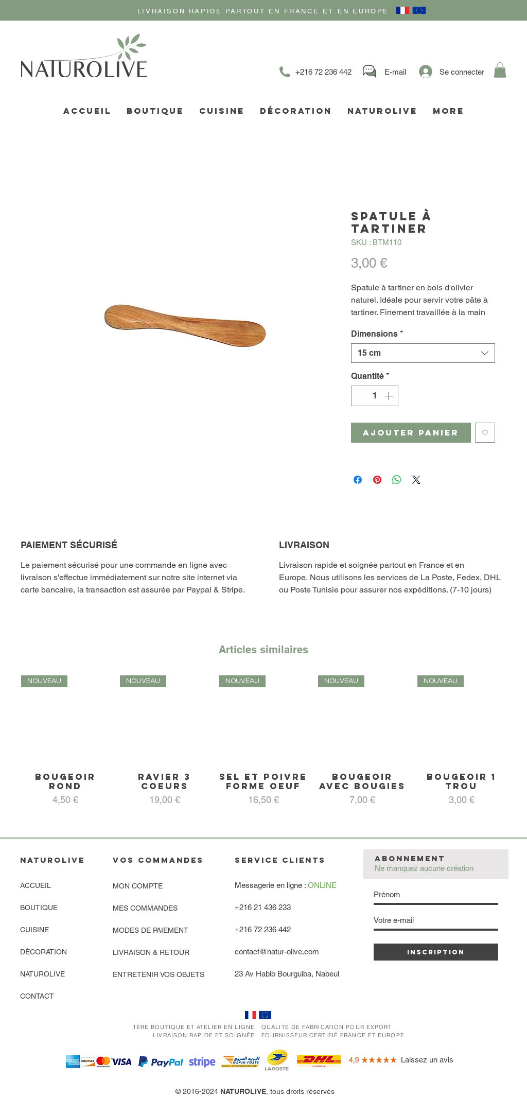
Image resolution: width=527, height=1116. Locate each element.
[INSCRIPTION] (436, 952)
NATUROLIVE (42, 974)
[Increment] (389, 396)
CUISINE (34, 930)
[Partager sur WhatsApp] (397, 480)
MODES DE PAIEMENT (150, 930)
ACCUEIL (35, 885)
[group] (263, 745)
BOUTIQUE (39, 907)
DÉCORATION (43, 952)
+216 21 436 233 (263, 907)
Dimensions (377, 334)
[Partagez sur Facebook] (358, 480)
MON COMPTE (138, 886)
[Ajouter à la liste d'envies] (485, 433)
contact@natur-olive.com (277, 951)
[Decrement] (360, 396)
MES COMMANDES (145, 908)
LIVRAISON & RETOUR (151, 952)
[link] (500, 70)
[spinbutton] (374, 396)
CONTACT (37, 996)
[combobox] (423, 353)
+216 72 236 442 (263, 929)
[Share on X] (416, 480)
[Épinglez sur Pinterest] (377, 480)
